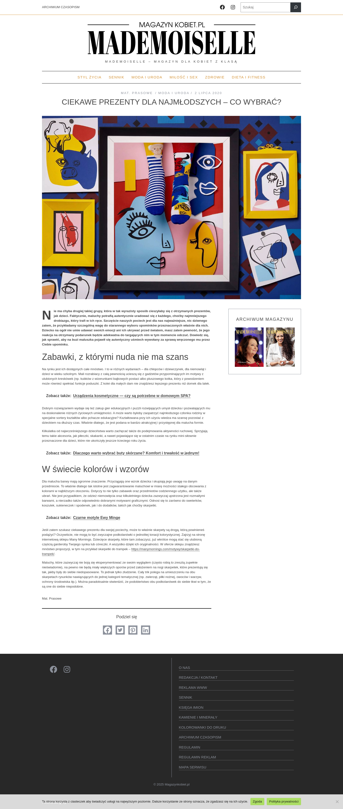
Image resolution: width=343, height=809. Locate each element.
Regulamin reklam (197, 757)
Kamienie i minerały (198, 717)
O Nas (184, 668)
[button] (107, 630)
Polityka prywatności (284, 801)
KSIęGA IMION (191, 707)
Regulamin (189, 747)
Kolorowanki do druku (202, 727)
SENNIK (185, 697)
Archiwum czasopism (200, 737)
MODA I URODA (173, 93)
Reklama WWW (193, 687)
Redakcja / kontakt (198, 677)
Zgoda (257, 801)
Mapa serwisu (192, 767)
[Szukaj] (295, 7)
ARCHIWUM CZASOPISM (61, 7)
